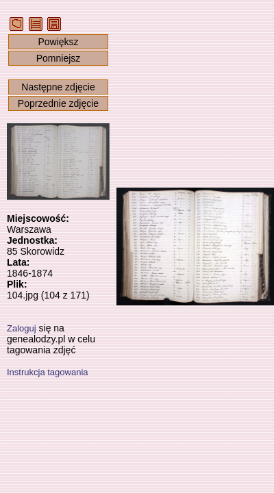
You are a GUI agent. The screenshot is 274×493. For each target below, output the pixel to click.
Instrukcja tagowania (47, 372)
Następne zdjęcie (58, 86)
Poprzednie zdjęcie (58, 103)
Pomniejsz (58, 58)
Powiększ (58, 41)
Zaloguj (21, 328)
